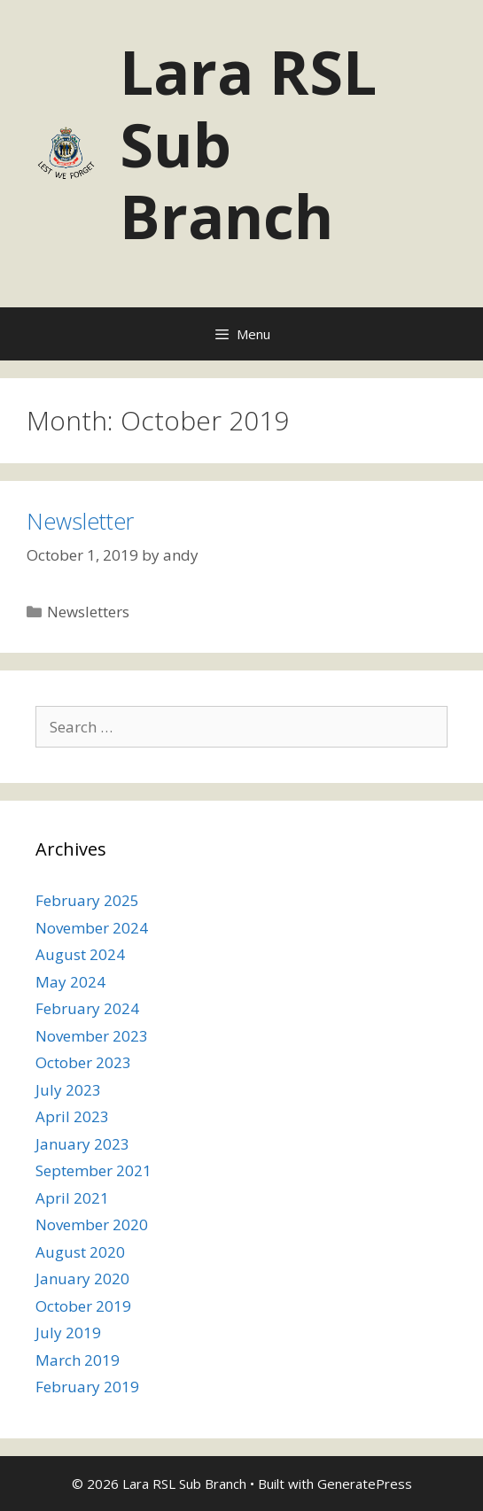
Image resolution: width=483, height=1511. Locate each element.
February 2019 (87, 1386)
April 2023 (72, 1116)
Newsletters (88, 611)
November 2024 (91, 928)
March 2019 (77, 1360)
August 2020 (80, 1252)
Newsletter (80, 521)
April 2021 (72, 1198)
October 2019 (83, 1306)
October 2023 (83, 1062)
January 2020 (82, 1278)
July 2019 (68, 1332)
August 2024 (80, 954)
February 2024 (87, 1008)
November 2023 (91, 1036)
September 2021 (93, 1170)
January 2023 (82, 1144)
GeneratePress (364, 1483)
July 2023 (68, 1090)
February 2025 (87, 900)
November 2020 (91, 1224)
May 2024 (70, 982)
